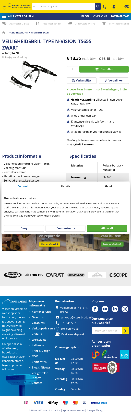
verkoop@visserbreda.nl (76, 317)
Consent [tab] (23, 186)
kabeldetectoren (12, 361)
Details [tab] (65, 186)
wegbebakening (12, 330)
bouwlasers (9, 352)
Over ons (38, 317)
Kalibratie (38, 345)
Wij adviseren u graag (19, 23)
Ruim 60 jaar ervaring (119, 23)
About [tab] (108, 186)
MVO (35, 356)
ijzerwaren (12, 338)
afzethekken (9, 348)
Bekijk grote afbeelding (16, 96)
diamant (19, 334)
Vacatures (38, 323)
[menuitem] (17, 16)
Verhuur (37, 334)
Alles (74, 115)
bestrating (8, 317)
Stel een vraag (70, 328)
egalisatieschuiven (14, 357)
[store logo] (17, 6)
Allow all (107, 228)
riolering (7, 334)
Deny (23, 228)
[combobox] (66, 6)
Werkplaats (39, 339)
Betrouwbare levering (85, 23)
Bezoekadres (65, 301)
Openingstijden (67, 347)
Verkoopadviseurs (43, 328)
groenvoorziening (13, 321)
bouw (5, 326)
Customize (65, 228)
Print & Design (41, 351)
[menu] (65, 16)
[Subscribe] (125, 330)
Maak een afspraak (73, 334)
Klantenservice (41, 312)
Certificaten (39, 362)
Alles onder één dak (52, 23)
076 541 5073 (69, 323)
